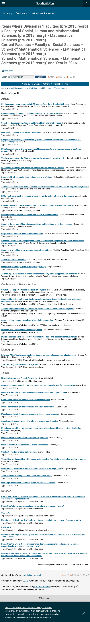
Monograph (48, 88)
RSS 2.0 (72, 77)
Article (12, 88)
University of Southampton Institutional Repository (29, 13)
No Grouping (36, 84)
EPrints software (42, 586)
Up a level (8, 71)
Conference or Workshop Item (29, 88)
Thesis (57, 88)
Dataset (64, 88)
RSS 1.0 (61, 77)
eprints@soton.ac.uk (31, 575)
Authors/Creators (50, 84)
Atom (52, 77)
